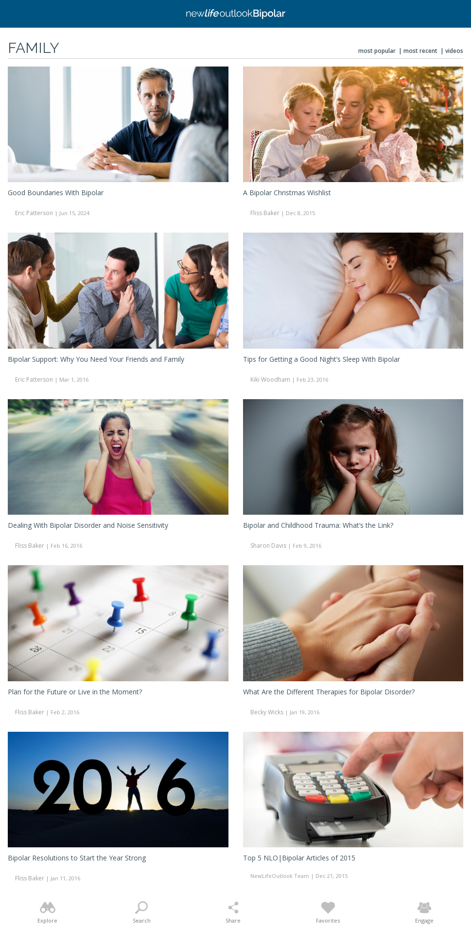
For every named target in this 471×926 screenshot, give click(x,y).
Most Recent (420, 51)
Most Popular (377, 51)
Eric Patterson (34, 213)
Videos (454, 51)
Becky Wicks (266, 712)
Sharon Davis (268, 545)
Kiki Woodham (270, 379)
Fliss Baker (264, 213)
